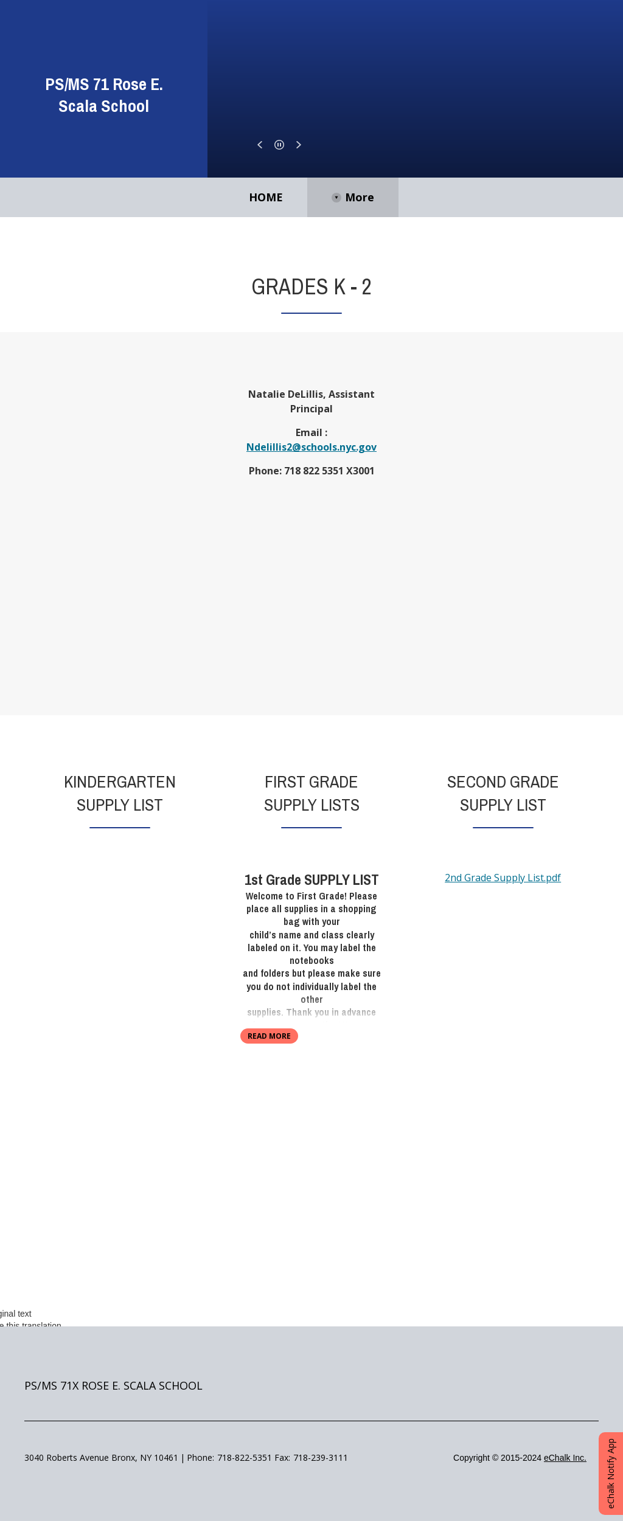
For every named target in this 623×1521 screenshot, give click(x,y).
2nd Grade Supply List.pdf (503, 877)
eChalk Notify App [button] (610, 1473)
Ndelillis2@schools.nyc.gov (311, 447)
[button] (260, 144)
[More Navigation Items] (441, 197)
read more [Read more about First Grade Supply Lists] (269, 1036)
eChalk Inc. (565, 1458)
